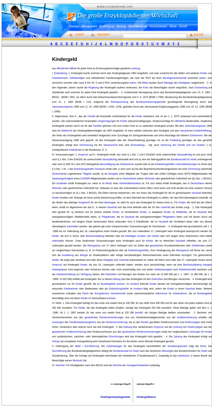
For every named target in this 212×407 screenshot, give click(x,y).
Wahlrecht (66, 130)
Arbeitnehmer (59, 78)
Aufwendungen (114, 346)
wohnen (121, 284)
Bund (203, 346)
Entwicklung (60, 73)
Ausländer (61, 183)
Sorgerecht (84, 202)
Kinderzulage (192, 322)
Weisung (166, 351)
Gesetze (99, 169)
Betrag (116, 279)
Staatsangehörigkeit (62, 178)
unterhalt (71, 226)
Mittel (72, 68)
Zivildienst (197, 245)
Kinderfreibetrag (202, 130)
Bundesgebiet (108, 284)
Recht (85, 293)
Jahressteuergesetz (62, 106)
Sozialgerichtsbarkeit (137, 365)
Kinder (203, 73)
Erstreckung (201, 87)
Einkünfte (110, 274)
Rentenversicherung (110, 317)
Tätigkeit (86, 173)
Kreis (145, 87)
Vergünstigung (105, 121)
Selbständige (76, 78)
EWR (87, 178)
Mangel (84, 255)
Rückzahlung (137, 145)
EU (82, 178)
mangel (207, 264)
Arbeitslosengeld (163, 269)
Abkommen (161, 293)
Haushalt (196, 193)
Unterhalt (165, 207)
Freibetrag (175, 140)
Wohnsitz (149, 178)
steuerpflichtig (184, 154)
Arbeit (204, 351)
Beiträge (168, 82)
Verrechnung (86, 145)
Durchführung (91, 346)
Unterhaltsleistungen (186, 164)
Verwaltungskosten (177, 346)
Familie (91, 116)
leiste (155, 236)
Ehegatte (113, 173)
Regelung (93, 87)
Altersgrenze (94, 245)
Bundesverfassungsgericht (150, 102)
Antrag (55, 341)
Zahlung (127, 327)
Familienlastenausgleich (82, 322)
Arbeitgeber (184, 82)
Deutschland (58, 173)
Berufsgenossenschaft (175, 78)
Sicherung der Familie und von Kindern (182, 145)
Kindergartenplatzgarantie (115, 397)
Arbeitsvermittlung (65, 274)
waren (202, 78)
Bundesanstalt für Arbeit (184, 159)
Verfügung (85, 274)
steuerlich (185, 130)
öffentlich (61, 68)
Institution (74, 149)
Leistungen (58, 322)
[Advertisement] (32, 112)
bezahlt (139, 312)
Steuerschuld (110, 145)
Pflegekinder (108, 216)
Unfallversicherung (187, 317)
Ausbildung (68, 255)
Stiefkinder (181, 212)
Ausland (134, 284)
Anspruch (83, 154)
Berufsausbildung (95, 236)
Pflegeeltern (169, 216)
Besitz (109, 183)
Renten (145, 322)
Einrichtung (194, 169)
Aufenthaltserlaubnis (130, 183)
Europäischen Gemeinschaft (110, 293)
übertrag (108, 202)
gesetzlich (155, 245)
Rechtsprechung (119, 102)
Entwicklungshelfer (165, 164)
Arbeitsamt (183, 355)
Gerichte (60, 365)
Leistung (135, 68)
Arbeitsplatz (58, 269)
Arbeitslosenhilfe (187, 269)
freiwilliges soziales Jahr (138, 236)
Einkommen (196, 135)
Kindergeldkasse (146, 397)
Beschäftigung (107, 164)
